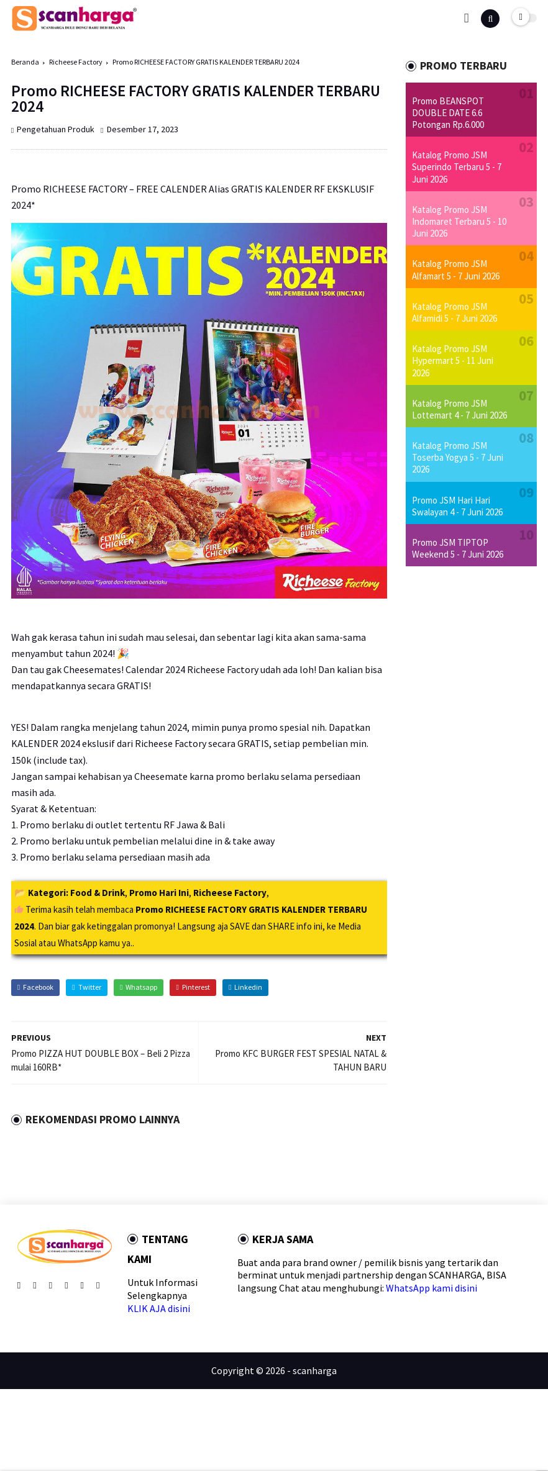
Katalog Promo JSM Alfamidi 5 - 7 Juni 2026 (454, 312)
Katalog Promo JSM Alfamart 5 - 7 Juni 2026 (456, 269)
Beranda (25, 61)
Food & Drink (97, 892)
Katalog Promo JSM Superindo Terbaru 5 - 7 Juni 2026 (456, 166)
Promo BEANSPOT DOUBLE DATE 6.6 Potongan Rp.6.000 (448, 112)
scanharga (315, 1370)
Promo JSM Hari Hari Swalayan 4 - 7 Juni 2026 (457, 506)
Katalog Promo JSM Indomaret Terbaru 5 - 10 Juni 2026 (459, 221)
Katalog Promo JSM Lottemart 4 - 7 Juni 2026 (459, 409)
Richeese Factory (76, 61)
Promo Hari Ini (159, 892)
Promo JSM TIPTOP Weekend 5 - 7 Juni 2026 (457, 548)
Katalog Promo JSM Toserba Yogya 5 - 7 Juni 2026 (457, 457)
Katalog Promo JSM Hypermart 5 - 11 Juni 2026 (452, 360)
